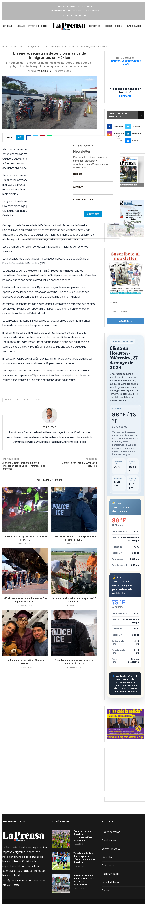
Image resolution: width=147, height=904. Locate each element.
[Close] (119, 136)
